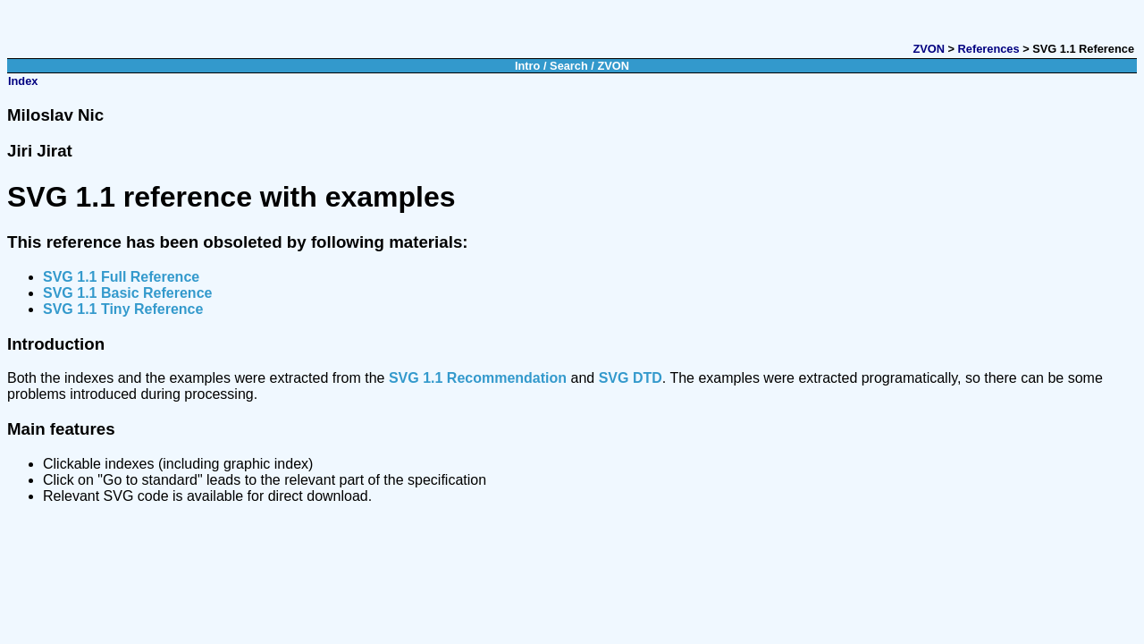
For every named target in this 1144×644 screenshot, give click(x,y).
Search (569, 65)
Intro (527, 65)
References (989, 48)
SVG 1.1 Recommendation (478, 378)
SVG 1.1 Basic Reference (127, 293)
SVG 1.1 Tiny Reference (123, 309)
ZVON (929, 48)
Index (23, 81)
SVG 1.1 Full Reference (121, 276)
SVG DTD (630, 378)
